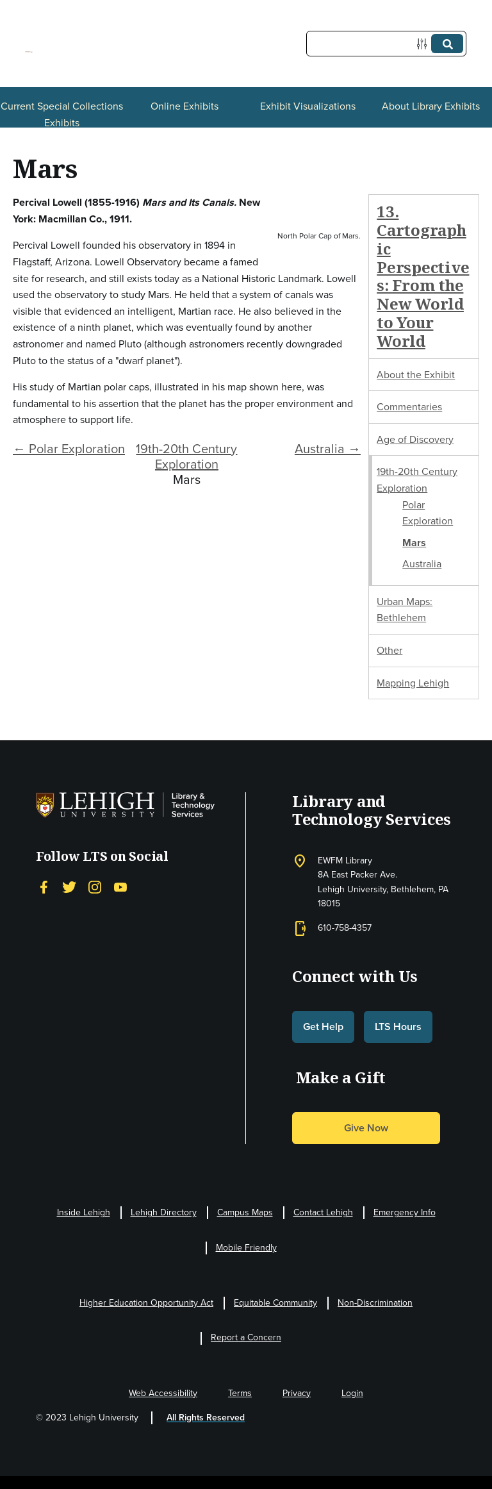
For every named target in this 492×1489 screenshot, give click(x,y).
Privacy (297, 1393)
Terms (240, 1393)
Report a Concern (246, 1337)
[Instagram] (94, 887)
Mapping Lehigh (413, 683)
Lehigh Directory (164, 1212)
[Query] (386, 43)
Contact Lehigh (323, 1212)
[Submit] (447, 43)
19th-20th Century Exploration (186, 456)
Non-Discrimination (375, 1303)
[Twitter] (69, 887)
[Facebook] (43, 887)
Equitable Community (275, 1303)
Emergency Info (404, 1212)
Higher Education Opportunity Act (146, 1303)
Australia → (328, 448)
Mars (414, 542)
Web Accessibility (163, 1393)
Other (389, 650)
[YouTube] (120, 887)
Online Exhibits (184, 106)
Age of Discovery (415, 439)
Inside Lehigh (83, 1212)
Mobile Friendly (246, 1247)
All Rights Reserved (206, 1417)
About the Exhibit (416, 374)
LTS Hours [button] (398, 1026)
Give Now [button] (366, 1127)
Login (352, 1393)
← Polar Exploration (69, 448)
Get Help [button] (323, 1026)
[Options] (424, 43)
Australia (421, 563)
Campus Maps (245, 1212)
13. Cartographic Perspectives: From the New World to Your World (423, 276)
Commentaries (409, 406)
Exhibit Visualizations (308, 106)
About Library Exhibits (431, 106)
